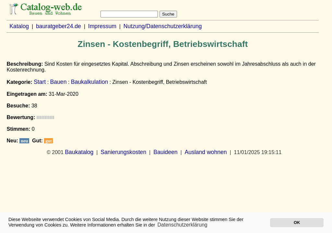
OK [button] (297, 222)
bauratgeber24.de (58, 26)
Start (40, 82)
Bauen (58, 82)
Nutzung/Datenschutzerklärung (163, 26)
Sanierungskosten (123, 152)
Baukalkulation (89, 82)
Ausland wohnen (205, 152)
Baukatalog (79, 152)
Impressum (102, 26)
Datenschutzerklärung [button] (183, 224)
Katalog (19, 26)
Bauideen (165, 152)
